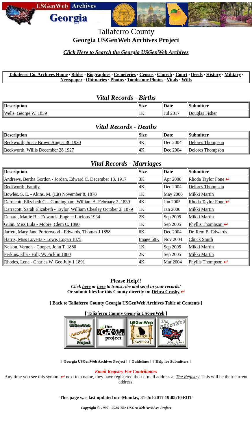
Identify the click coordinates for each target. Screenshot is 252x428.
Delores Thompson (206, 142)
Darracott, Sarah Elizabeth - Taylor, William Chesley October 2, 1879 (68, 209)
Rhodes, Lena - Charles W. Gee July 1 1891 (44, 261)
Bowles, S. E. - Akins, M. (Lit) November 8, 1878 (50, 194)
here (86, 286)
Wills (186, 79)
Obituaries (96, 79)
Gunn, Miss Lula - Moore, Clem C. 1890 (41, 224)
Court (181, 74)
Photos (117, 79)
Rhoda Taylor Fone (209, 179)
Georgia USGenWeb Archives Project (94, 361)
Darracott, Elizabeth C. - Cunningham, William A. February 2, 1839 (67, 201)
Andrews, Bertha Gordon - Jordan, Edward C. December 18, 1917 (65, 179)
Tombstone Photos (145, 79)
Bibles (77, 74)
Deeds (197, 74)
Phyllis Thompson (208, 224)
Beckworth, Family (22, 186)
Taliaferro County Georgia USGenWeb (126, 313)
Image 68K (149, 239)
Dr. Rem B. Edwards (208, 231)
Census (146, 74)
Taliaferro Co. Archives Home (38, 74)
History (213, 74)
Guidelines (140, 361)
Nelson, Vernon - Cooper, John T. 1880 (40, 246)
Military (233, 74)
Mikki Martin (201, 194)
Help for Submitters (171, 361)
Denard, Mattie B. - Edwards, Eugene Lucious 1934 (52, 216)
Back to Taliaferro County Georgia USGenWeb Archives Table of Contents (125, 302)
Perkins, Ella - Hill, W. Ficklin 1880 (37, 254)
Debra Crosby (165, 291)
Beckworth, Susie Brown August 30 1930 (42, 142)
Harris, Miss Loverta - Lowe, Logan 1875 (42, 239)
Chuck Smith (201, 239)
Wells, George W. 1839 (25, 113)
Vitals (172, 79)
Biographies (98, 74)
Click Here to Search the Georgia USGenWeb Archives (125, 52)
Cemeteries (125, 74)
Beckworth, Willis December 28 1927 (39, 149)
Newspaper (71, 79)
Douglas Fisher (203, 113)
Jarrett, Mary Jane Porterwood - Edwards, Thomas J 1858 (57, 231)
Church (164, 74)
